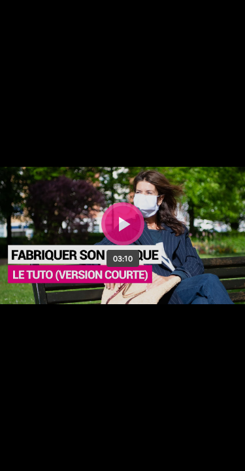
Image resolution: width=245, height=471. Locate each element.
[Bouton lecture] (122, 223)
